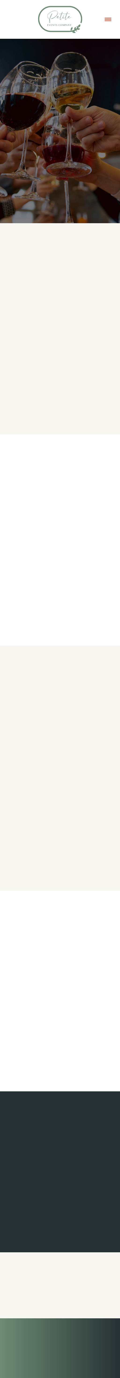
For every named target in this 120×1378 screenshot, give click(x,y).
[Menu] (108, 19)
